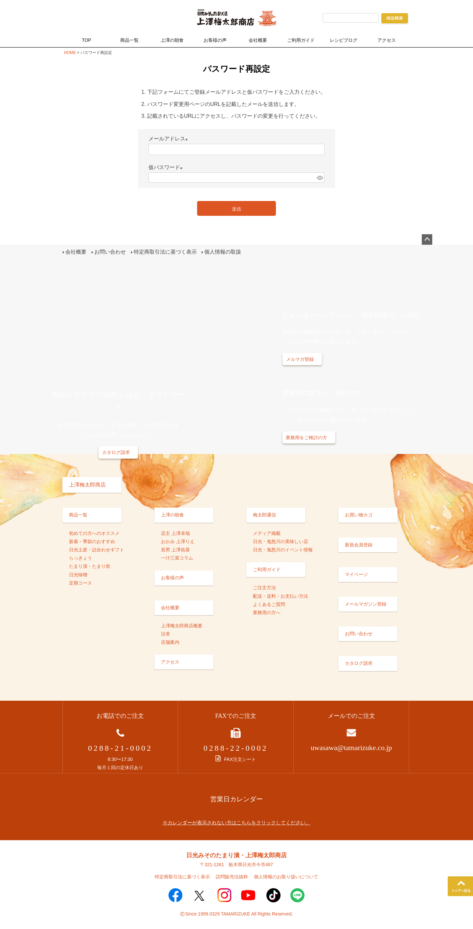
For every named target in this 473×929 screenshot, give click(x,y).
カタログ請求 (116, 452)
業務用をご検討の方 (306, 437)
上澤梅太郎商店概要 (181, 625)
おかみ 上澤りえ (177, 541)
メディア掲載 (267, 533)
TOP (86, 40)
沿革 (165, 633)
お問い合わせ (109, 252)
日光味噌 (78, 574)
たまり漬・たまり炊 (89, 565)
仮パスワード (166, 167)
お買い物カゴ (358, 514)
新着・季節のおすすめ (92, 541)
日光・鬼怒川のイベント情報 (283, 549)
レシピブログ (343, 40)
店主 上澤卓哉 (175, 533)
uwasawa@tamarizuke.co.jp (351, 747)
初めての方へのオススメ (94, 533)
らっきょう (80, 557)
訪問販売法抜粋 (232, 876)
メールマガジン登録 (365, 603)
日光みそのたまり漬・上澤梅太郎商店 (236, 854)
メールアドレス (169, 138)
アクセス (386, 40)
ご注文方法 (264, 587)
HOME (70, 52)
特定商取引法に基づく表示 (164, 252)
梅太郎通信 (264, 514)
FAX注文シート (235, 759)
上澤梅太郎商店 (87, 484)
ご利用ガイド (301, 40)
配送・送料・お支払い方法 (280, 595)
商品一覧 (129, 40)
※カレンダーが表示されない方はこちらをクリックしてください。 (236, 822)
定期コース (80, 582)
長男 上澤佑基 (175, 549)
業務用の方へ (267, 612)
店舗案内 (170, 641)
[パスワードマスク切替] (319, 177)
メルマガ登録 (300, 359)
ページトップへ (427, 239)
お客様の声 (215, 40)
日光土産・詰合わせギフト (96, 549)
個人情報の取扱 (222, 252)
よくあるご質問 (269, 604)
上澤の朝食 (172, 40)
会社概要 (258, 40)
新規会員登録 (358, 544)
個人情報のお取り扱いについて (286, 876)
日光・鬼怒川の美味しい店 (280, 541)
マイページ (356, 574)
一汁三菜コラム (177, 557)
